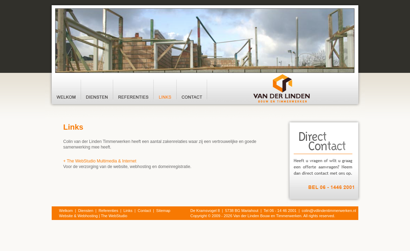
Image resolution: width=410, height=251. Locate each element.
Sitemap (163, 210)
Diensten (85, 210)
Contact (144, 210)
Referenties (108, 210)
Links (128, 210)
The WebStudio (114, 216)
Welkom (66, 210)
